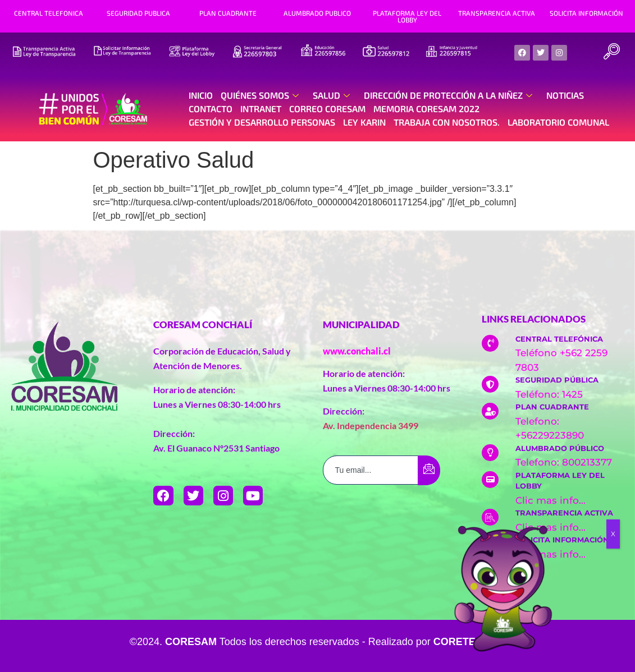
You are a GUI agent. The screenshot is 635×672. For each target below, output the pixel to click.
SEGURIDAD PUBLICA (138, 13)
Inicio (201, 95)
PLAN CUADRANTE (228, 13)
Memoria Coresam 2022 (426, 108)
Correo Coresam (327, 108)
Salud (333, 95)
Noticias (565, 95)
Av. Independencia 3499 (370, 425)
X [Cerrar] (613, 534)
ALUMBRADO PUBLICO (317, 13)
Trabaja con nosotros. (447, 122)
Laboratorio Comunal (558, 122)
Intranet (260, 108)
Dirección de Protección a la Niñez (449, 95)
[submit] (429, 470)
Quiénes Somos (261, 95)
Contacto (210, 108)
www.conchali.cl (357, 351)
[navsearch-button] (611, 53)
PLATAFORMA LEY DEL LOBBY (407, 16)
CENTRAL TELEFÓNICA (559, 338)
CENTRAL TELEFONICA (48, 13)
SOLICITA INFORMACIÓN (586, 13)
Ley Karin (364, 122)
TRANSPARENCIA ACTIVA (496, 13)
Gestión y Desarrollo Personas (262, 122)
